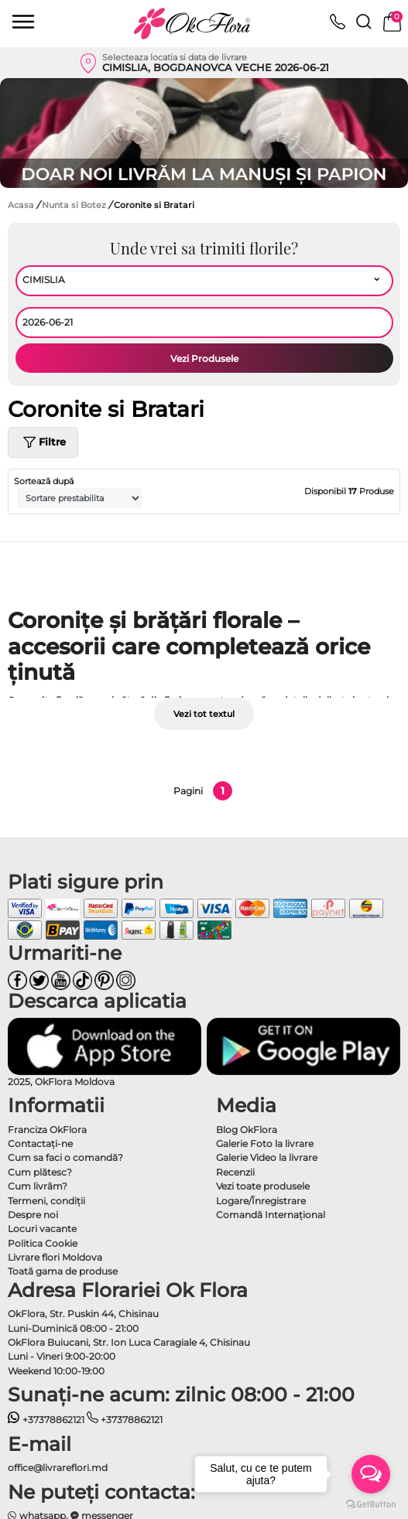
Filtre (43, 442)
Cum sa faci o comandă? (65, 1157)
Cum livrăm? (37, 1186)
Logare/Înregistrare (261, 1201)
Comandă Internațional (270, 1214)
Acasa (21, 205)
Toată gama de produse (63, 1271)
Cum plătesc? (40, 1172)
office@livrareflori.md (58, 1467)
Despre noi (33, 1214)
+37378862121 (46, 1419)
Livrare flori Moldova (55, 1257)
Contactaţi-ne (40, 1143)
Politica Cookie (42, 1243)
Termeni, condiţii (46, 1201)
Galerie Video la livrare (266, 1157)
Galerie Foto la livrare (265, 1143)
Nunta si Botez (75, 205)
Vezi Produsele (204, 358)
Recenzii (235, 1172)
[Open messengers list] (370, 1474)
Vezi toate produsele (263, 1186)
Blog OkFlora (246, 1129)
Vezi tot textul (204, 713)
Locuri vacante (42, 1228)
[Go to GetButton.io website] (371, 1503)
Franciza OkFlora (47, 1129)
